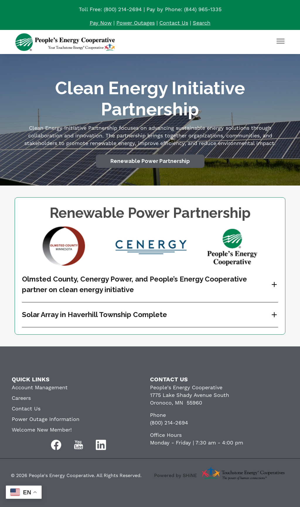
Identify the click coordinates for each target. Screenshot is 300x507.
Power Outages (135, 23)
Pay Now (101, 23)
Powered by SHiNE (175, 476)
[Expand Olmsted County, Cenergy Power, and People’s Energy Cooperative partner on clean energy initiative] (150, 284)
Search (201, 23)
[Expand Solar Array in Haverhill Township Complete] (150, 315)
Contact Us (173, 23)
